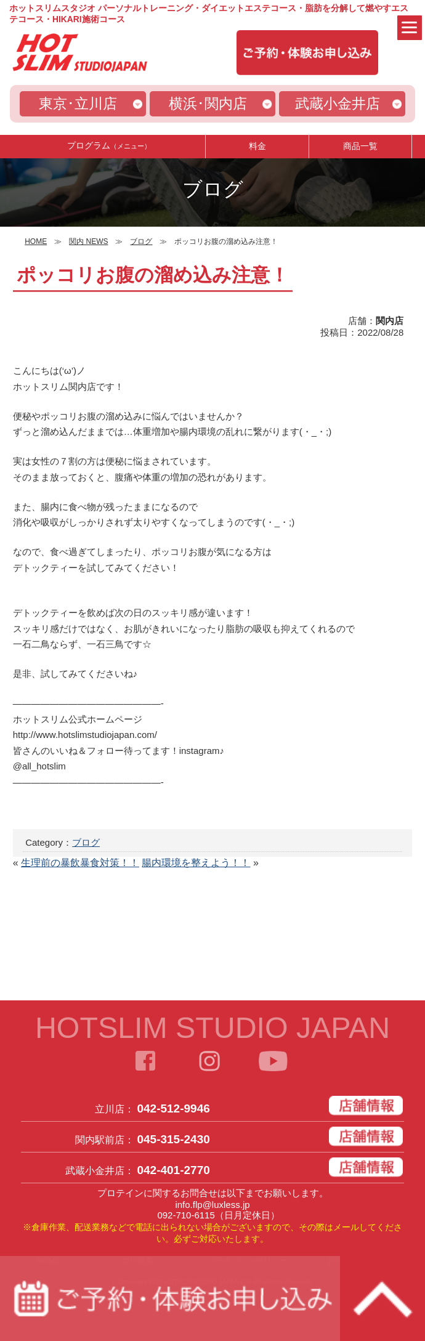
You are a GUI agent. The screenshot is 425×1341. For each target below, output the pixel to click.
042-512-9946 (173, 1108)
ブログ (86, 842)
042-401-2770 (173, 1170)
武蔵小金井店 (337, 103)
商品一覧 (360, 146)
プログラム (109, 146)
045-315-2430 (173, 1139)
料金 (257, 146)
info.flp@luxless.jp (212, 1204)
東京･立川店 (78, 103)
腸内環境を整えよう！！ (196, 862)
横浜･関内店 (208, 103)
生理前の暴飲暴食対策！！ (80, 862)
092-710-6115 (185, 1215)
